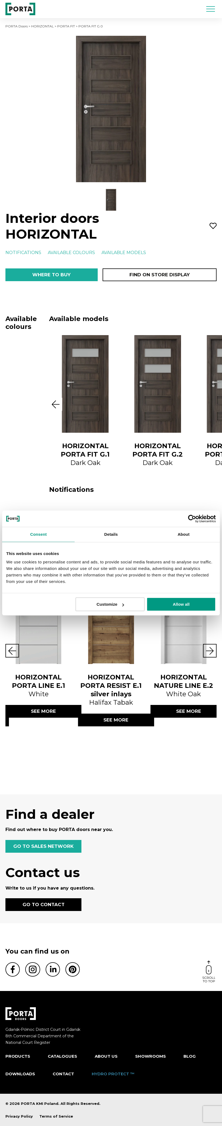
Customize (110, 604)
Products (17, 1056)
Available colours (71, 252)
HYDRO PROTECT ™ (113, 1073)
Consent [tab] (38, 534)
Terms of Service (56, 1116)
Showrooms (150, 1056)
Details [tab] (111, 534)
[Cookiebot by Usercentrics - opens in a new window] (192, 519)
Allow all (181, 604)
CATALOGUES (62, 1056)
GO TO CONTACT (44, 904)
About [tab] (183, 534)
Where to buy (51, 274)
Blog (189, 1056)
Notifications (23, 252)
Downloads (20, 1073)
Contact (63, 1073)
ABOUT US (106, 1056)
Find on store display (159, 274)
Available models (124, 252)
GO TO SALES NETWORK (43, 846)
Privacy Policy (19, 1116)
